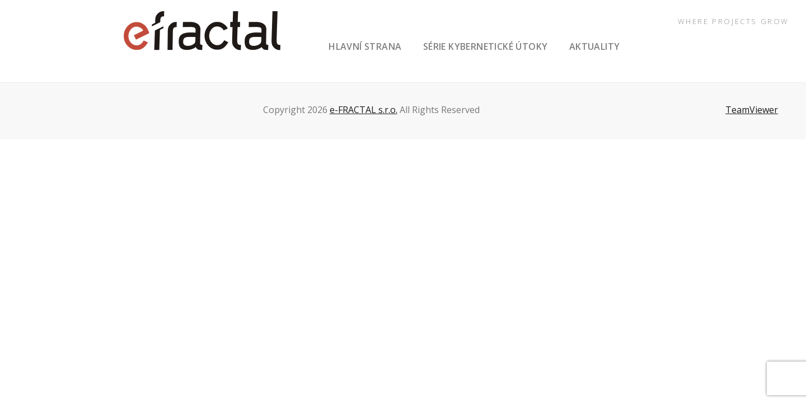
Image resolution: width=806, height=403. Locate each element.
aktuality (594, 46)
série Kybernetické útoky (485, 46)
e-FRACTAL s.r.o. (363, 110)
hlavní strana (365, 46)
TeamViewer (751, 110)
